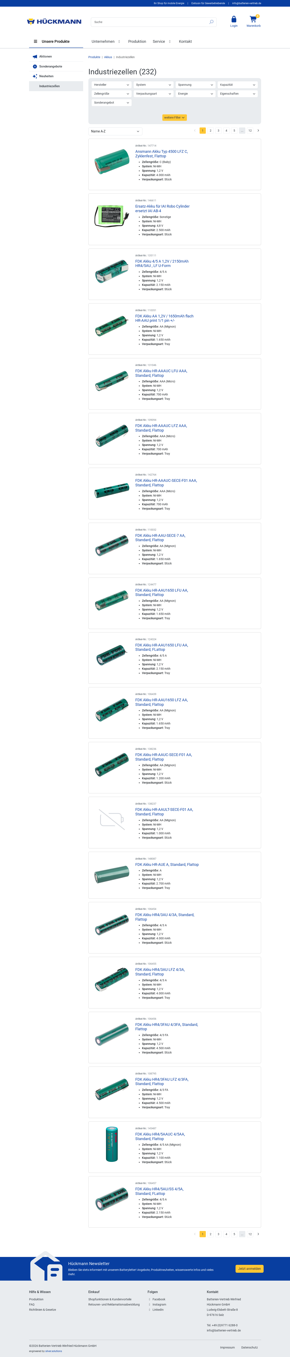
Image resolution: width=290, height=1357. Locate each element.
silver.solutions (53, 1351)
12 (250, 130)
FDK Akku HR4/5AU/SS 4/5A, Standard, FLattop (159, 1191)
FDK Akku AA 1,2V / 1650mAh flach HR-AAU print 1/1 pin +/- (164, 318)
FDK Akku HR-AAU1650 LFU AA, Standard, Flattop (161, 592)
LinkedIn (158, 1309)
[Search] (148, 22)
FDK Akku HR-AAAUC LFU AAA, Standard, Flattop (161, 373)
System (154, 84)
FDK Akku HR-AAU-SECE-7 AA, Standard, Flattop (160, 537)
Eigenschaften (237, 93)
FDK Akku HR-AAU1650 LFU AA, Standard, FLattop (161, 647)
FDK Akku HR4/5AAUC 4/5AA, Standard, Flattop (160, 1136)
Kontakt (185, 41)
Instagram (159, 1304)
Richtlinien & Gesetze (42, 1309)
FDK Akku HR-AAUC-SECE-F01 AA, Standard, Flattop (163, 757)
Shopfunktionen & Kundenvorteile (109, 1299)
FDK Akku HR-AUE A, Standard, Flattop (167, 864)
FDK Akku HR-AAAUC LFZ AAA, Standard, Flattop (161, 427)
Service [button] (162, 41)
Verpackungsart (154, 93)
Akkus (108, 57)
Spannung (195, 84)
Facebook (159, 1299)
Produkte (94, 57)
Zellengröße (112, 93)
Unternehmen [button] (107, 41)
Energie (195, 93)
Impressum (227, 1347)
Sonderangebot (112, 102)
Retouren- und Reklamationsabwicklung (114, 1304)
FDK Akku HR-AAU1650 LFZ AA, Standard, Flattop (161, 702)
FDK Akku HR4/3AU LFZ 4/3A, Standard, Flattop (160, 971)
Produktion (137, 41)
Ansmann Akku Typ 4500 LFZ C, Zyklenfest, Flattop (161, 153)
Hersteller (112, 84)
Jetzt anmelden (249, 1269)
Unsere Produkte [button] (51, 41)
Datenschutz (249, 1347)
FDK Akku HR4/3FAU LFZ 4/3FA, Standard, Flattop (162, 1081)
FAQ (32, 1304)
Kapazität (237, 84)
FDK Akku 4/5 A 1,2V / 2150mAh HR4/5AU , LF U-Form (162, 263)
